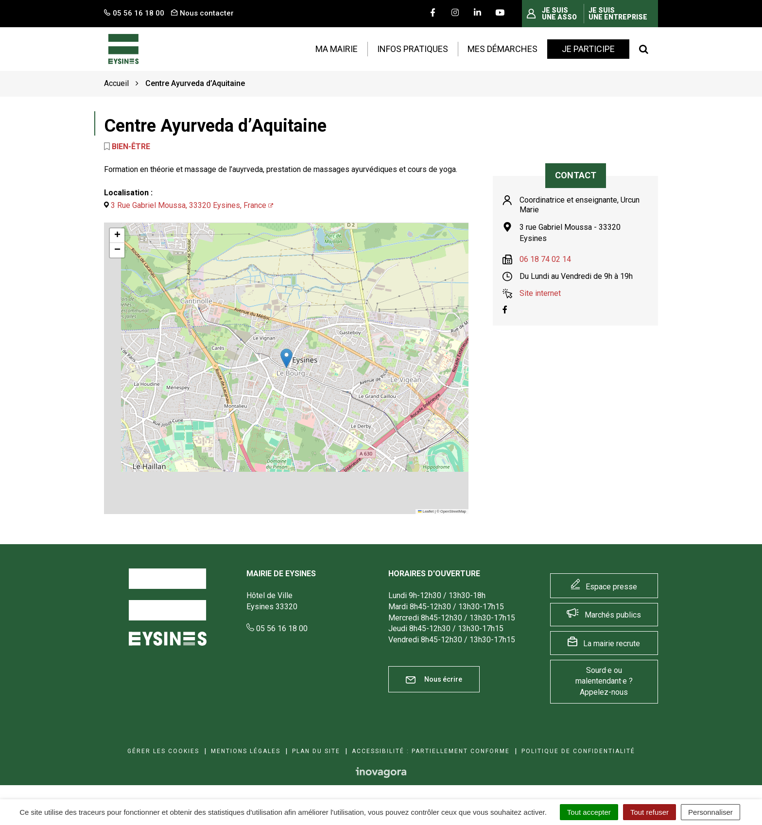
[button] (286, 358)
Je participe (588, 49)
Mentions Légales (245, 751)
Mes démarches (502, 49)
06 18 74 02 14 (545, 259)
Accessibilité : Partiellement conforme (431, 751)
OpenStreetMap (453, 511)
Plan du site (316, 751)
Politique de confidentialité (578, 751)
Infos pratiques (412, 49)
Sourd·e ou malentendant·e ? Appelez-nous (604, 681)
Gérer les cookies (163, 751)
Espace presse (611, 586)
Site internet (540, 293)
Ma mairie (336, 49)
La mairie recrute (611, 643)
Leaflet (425, 511)
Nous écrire (434, 679)
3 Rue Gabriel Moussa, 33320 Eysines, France (188, 205)
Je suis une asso (559, 13)
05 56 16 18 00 (277, 628)
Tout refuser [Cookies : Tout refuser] (649, 812)
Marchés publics (613, 614)
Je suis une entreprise (618, 13)
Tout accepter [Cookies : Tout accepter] (589, 812)
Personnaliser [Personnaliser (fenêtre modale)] (710, 812)
